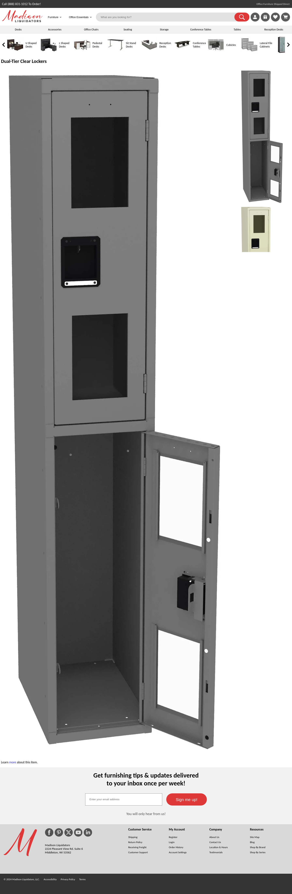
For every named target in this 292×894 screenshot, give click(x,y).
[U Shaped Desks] (15, 52)
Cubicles (231, 45)
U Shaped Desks (31, 44)
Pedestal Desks (97, 44)
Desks (18, 29)
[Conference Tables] (182, 52)
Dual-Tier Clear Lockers (24, 61)
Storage (164, 29)
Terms (82, 879)
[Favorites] (275, 20)
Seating (127, 29)
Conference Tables (200, 29)
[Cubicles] (216, 52)
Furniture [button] (55, 17)
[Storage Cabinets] (283, 52)
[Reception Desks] (149, 52)
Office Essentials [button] (80, 17)
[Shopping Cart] (285, 17)
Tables (237, 29)
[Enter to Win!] (265, 20)
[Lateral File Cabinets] (249, 52)
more (12, 762)
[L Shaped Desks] (49, 52)
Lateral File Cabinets (266, 44)
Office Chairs (91, 29)
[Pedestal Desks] (82, 52)
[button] (241, 17)
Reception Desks (273, 29)
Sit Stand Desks (131, 44)
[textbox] (123, 799)
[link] (285, 17)
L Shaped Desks (64, 44)
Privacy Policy (68, 879)
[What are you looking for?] (168, 17)
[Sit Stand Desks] (115, 52)
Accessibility (50, 879)
